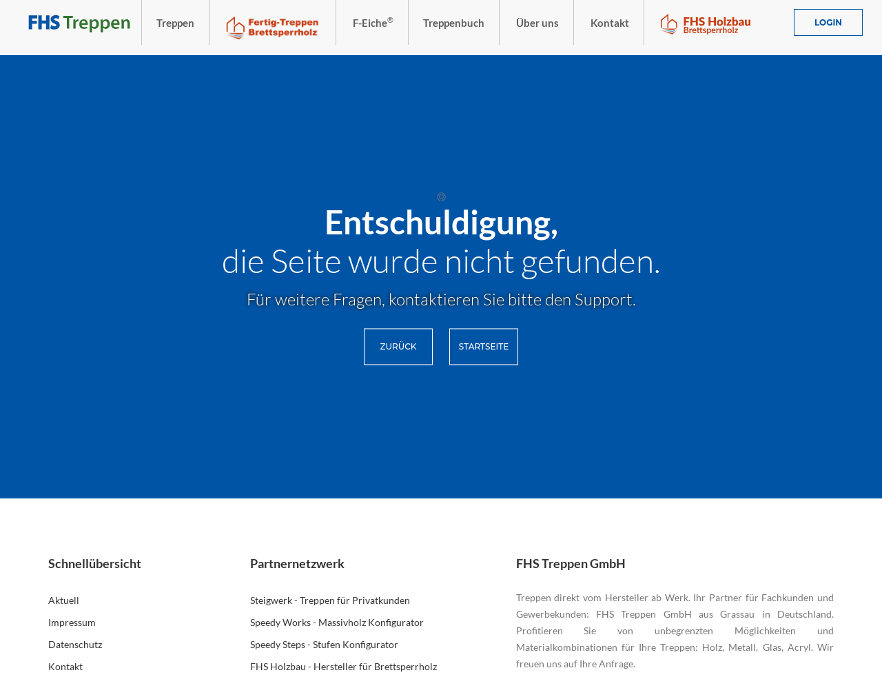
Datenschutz (75, 644)
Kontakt (65, 666)
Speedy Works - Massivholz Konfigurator (337, 622)
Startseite (484, 347)
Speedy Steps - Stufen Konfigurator (324, 644)
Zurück (398, 347)
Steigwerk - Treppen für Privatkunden (330, 600)
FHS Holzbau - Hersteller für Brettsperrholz (343, 666)
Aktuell (63, 600)
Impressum (72, 622)
